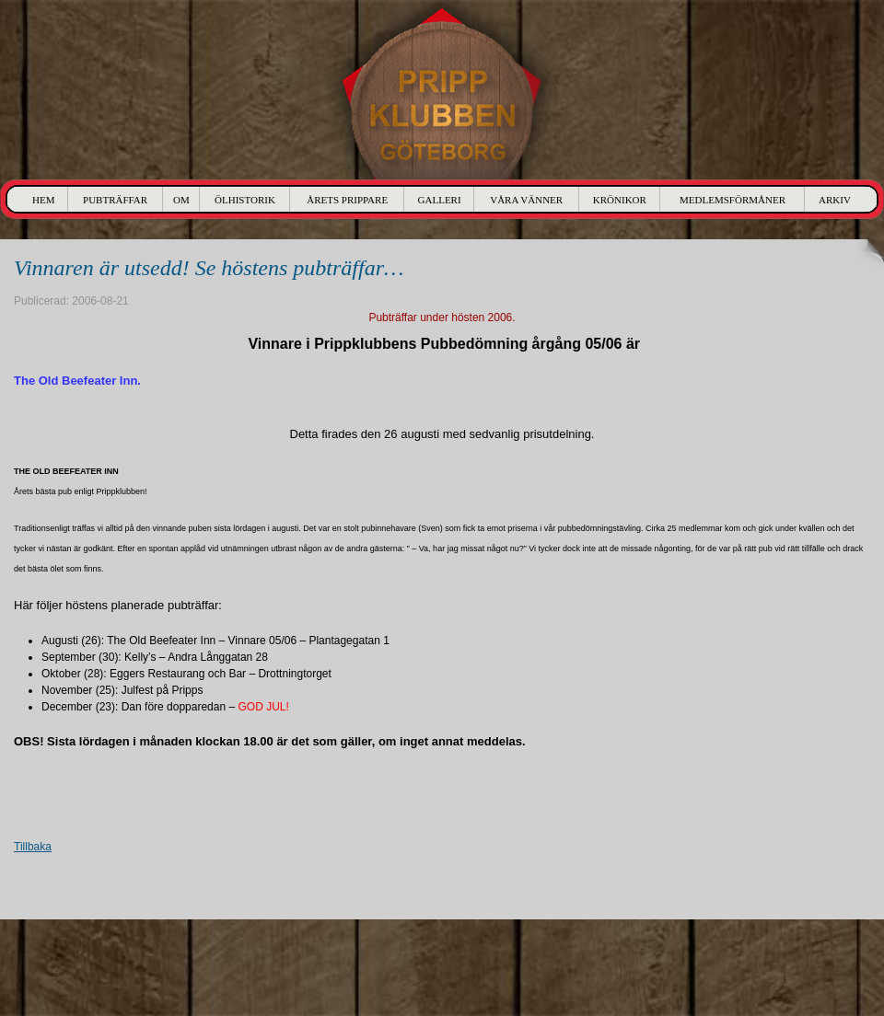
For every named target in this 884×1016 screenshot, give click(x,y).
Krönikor (619, 199)
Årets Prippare (347, 199)
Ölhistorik (245, 199)
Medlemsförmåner (732, 199)
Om (181, 199)
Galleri (439, 199)
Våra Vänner (526, 199)
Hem (43, 199)
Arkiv (835, 199)
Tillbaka (33, 846)
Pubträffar (115, 199)
